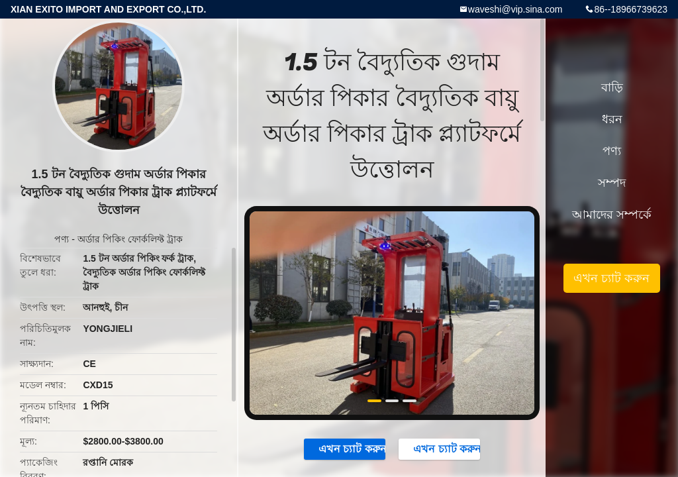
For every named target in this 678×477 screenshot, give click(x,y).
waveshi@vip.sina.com (515, 9)
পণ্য (61, 239)
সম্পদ (612, 182)
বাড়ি (612, 87)
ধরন (612, 119)
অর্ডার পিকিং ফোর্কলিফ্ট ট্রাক (130, 239)
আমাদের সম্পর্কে (612, 214)
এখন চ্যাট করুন (345, 448)
